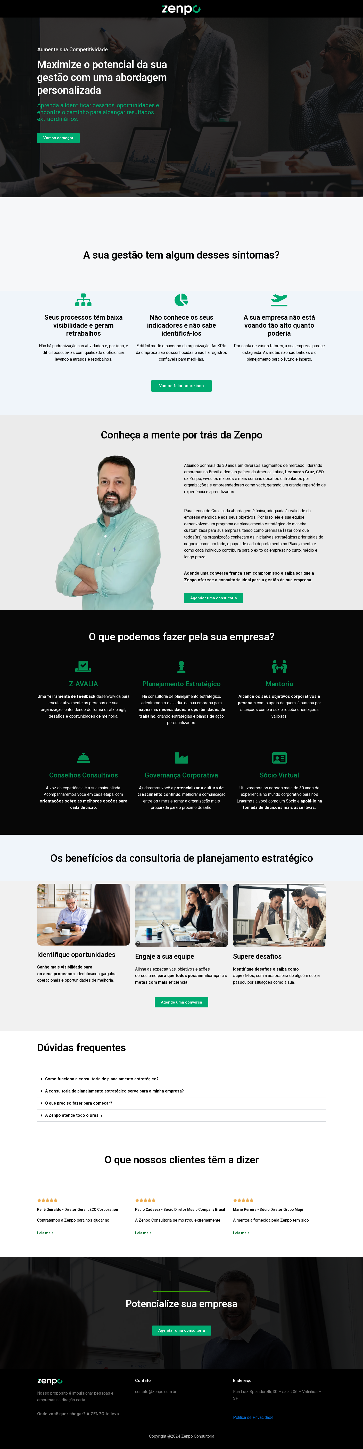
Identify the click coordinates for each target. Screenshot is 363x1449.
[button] (181, 1079)
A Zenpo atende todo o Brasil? (74, 1115)
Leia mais (45, 1233)
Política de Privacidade (254, 1417)
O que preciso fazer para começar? (79, 1103)
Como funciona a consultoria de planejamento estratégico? (103, 1079)
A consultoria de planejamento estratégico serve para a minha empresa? (116, 1091)
